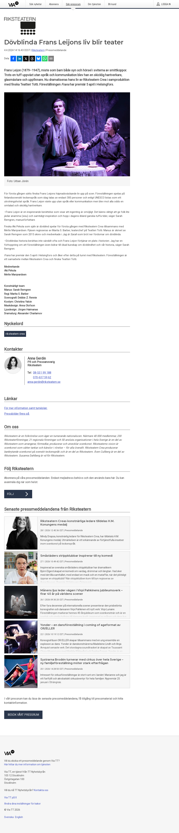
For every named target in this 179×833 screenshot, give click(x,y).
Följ (18, 494)
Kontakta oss (41, 790)
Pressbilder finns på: (17, 413)
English (19, 817)
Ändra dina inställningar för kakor (22, 803)
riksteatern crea (15, 333)
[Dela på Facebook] (13, 59)
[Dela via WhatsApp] (45, 59)
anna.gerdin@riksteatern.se (43, 382)
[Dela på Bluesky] (38, 59)
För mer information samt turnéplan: (25, 408)
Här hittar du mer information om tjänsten (27, 764)
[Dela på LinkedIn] (19, 59)
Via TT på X (10, 797)
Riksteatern (38, 50)
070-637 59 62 (42, 377)
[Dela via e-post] (51, 59)
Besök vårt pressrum (23, 714)
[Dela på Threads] (32, 59)
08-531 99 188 (42, 372)
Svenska (9, 817)
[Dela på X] (26, 59)
